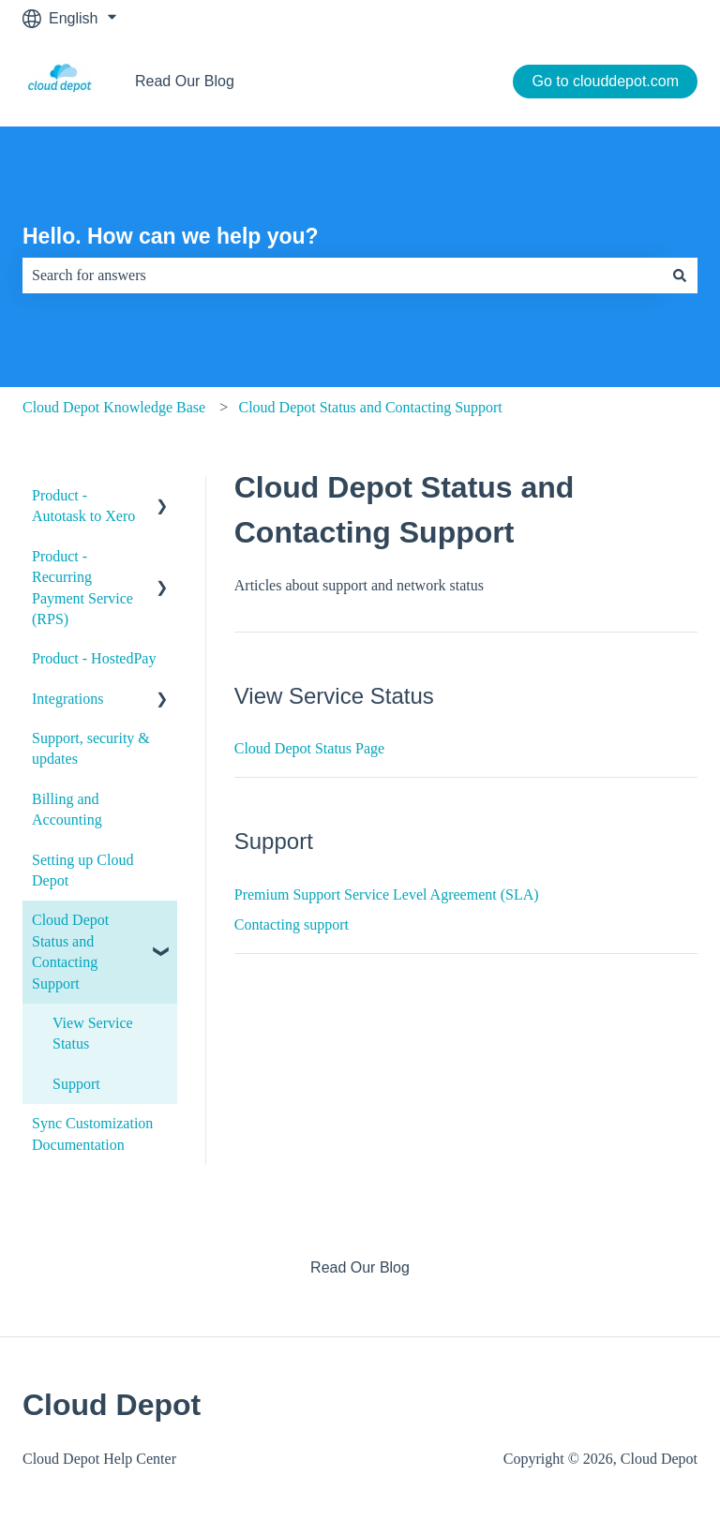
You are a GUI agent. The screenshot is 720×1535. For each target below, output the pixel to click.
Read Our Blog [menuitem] (360, 1267)
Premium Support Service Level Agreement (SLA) (386, 894)
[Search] (680, 275)
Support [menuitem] (76, 1084)
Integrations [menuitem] (67, 699)
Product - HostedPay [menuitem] (94, 658)
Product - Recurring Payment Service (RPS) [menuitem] (82, 587)
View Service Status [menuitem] (92, 1033)
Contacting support (291, 924)
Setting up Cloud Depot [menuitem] (82, 870)
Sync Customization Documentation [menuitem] (92, 1133)
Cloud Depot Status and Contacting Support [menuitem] (70, 951)
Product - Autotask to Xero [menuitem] (83, 505)
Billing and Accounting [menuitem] (67, 809)
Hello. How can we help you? (170, 236)
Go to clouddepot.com (605, 81)
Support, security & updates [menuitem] (91, 748)
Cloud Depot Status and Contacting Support (370, 407)
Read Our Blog (184, 81)
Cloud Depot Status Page (309, 748)
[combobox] (342, 275)
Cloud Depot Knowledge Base (113, 407)
